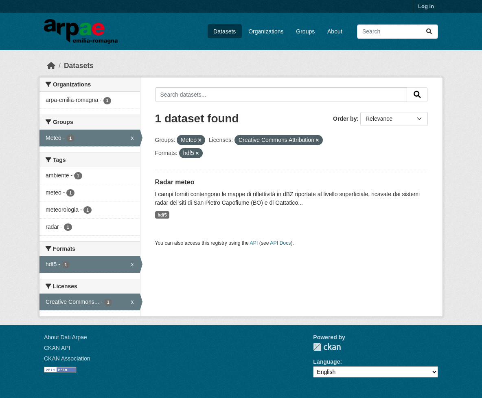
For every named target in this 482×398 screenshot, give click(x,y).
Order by (345, 118)
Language (326, 361)
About (334, 31)
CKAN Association (67, 358)
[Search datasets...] (397, 31)
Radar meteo (175, 182)
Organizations (265, 31)
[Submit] (429, 31)
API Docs (280, 243)
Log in (426, 6)
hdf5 (162, 214)
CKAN (327, 347)
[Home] (51, 66)
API (254, 243)
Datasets (224, 31)
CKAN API (57, 348)
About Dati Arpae (65, 337)
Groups (305, 31)
